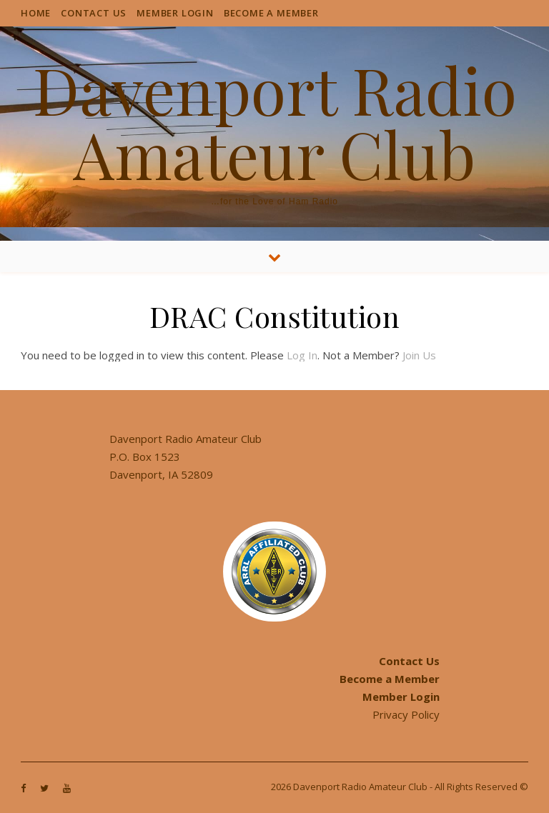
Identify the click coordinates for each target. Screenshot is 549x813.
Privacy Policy (406, 714)
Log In (302, 355)
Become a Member (271, 12)
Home (36, 12)
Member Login (175, 12)
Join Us (419, 355)
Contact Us (94, 12)
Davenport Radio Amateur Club (275, 121)
